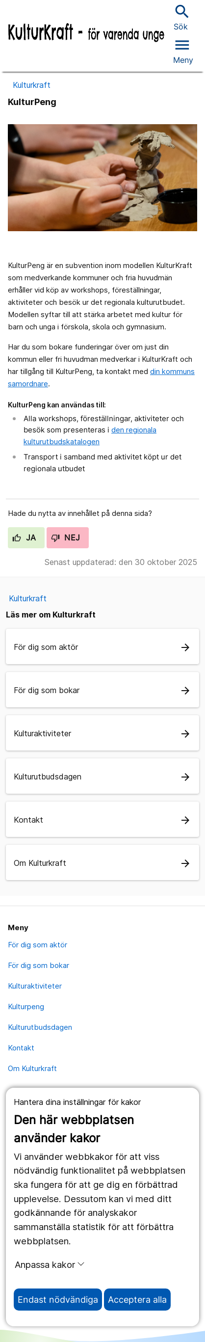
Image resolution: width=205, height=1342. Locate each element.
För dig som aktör (37, 944)
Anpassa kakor (50, 1264)
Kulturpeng (26, 1006)
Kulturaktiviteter (35, 986)
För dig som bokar (38, 965)
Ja (24, 537)
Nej (65, 537)
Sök (181, 16)
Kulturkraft (32, 85)
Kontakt (21, 1047)
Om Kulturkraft (32, 1068)
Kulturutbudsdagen (40, 1027)
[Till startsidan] (86, 33)
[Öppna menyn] (183, 50)
